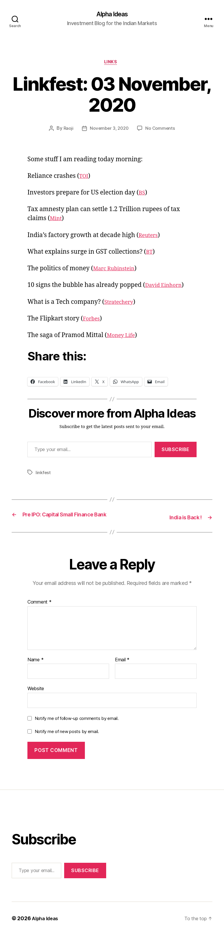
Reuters (150, 237)
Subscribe (176, 452)
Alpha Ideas (112, 14)
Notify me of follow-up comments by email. (77, 728)
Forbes (92, 321)
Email (122, 670)
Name (35, 670)
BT (150, 254)
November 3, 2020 (109, 131)
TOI (84, 179)
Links (112, 64)
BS (142, 195)
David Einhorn (166, 288)
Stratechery (121, 304)
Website (35, 699)
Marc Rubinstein (117, 271)
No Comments (161, 131)
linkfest (43, 475)
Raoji (66, 131)
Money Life (123, 338)
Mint (57, 221)
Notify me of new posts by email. (67, 742)
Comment (39, 612)
